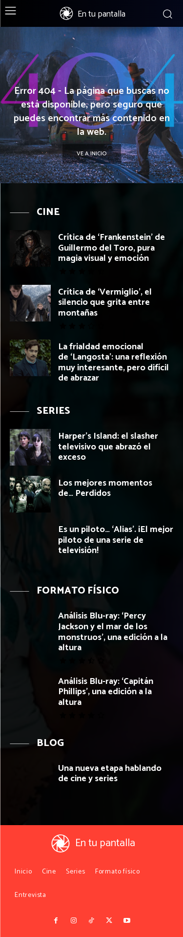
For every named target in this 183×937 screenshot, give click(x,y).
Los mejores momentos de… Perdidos (105, 488)
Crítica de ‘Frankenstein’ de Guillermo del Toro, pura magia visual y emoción (111, 248)
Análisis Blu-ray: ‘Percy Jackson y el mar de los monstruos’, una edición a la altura (112, 632)
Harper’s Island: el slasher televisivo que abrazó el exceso (108, 447)
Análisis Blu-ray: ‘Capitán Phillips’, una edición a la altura (105, 692)
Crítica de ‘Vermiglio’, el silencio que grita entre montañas (105, 302)
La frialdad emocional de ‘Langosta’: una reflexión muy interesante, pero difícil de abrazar (113, 363)
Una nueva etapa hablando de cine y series (110, 774)
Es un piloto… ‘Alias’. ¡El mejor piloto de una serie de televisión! (115, 540)
